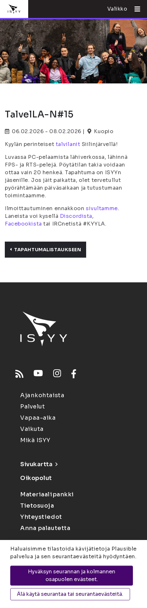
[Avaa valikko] (134, 9)
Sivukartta (38, 464)
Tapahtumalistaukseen (45, 250)
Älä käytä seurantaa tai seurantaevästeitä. (70, 594)
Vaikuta (32, 428)
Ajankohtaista (42, 395)
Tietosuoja (37, 505)
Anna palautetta (45, 528)
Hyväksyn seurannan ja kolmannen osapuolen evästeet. (71, 575)
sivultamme (102, 208)
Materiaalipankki (47, 494)
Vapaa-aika (38, 417)
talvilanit (68, 144)
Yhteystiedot (41, 516)
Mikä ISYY (35, 440)
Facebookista (23, 223)
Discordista (76, 216)
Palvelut (32, 406)
